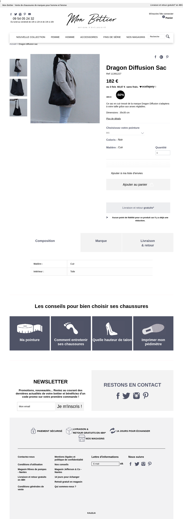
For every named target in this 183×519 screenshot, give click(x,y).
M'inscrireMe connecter (161, 13)
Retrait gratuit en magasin (68, 481)
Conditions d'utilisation (30, 464)
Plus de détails (113, 118)
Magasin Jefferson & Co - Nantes (68, 470)
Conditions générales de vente (31, 488)
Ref (108, 73)
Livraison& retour (148, 243)
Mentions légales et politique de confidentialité (69, 458)
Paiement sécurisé (49, 431)
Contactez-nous (26, 457)
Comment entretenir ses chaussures (71, 342)
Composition (45, 241)
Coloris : (112, 139)
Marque (101, 241)
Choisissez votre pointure (123, 127)
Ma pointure (30, 340)
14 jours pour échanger (133, 431)
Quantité (161, 147)
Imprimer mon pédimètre (153, 342)
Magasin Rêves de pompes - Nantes (32, 470)
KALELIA (91, 513)
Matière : (112, 147)
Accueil (13, 44)
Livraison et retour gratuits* (162, 5)
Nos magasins (95, 438)
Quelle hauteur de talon (112, 340)
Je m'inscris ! (69, 406)
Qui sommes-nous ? (65, 486)
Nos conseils (61, 464)
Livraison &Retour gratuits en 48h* (89, 431)
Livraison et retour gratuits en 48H (32, 478)
